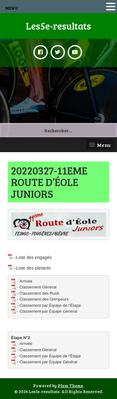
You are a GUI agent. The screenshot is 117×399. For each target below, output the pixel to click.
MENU (11, 8)
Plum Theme (70, 385)
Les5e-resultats (58, 26)
